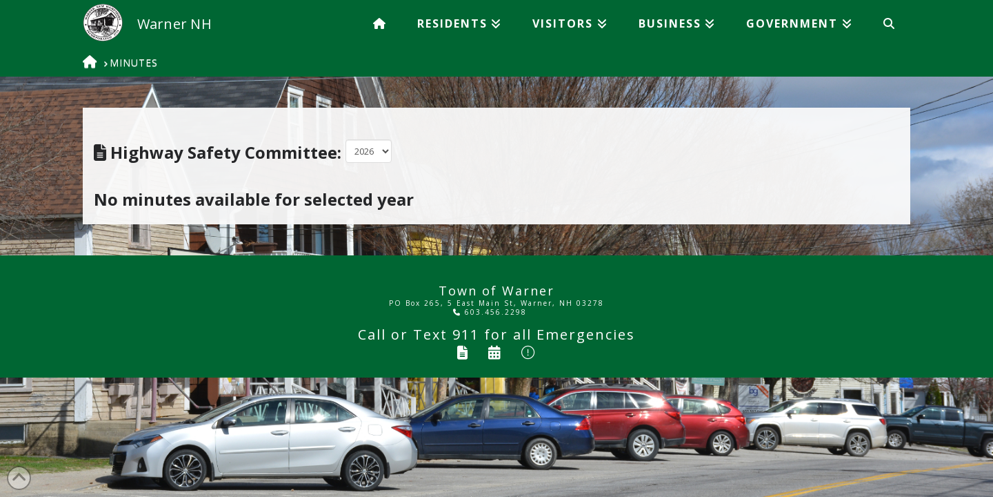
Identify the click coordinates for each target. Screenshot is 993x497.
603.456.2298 (490, 312)
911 (465, 334)
